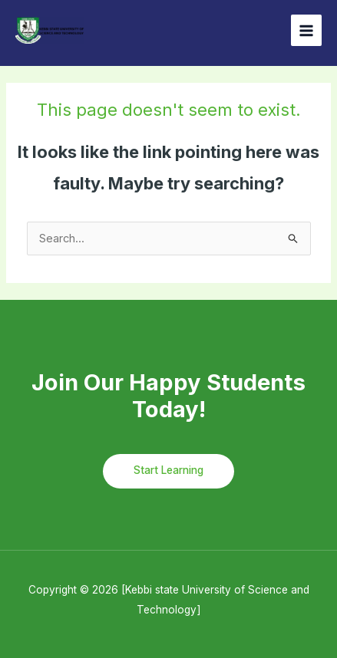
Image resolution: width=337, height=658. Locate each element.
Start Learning (168, 470)
